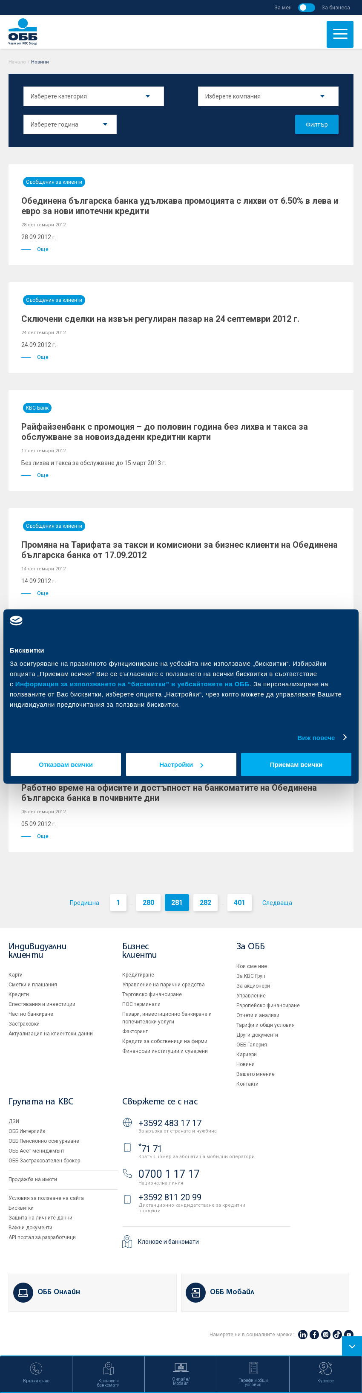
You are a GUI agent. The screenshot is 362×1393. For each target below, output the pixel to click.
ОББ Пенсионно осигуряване (44, 1141)
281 (177, 903)
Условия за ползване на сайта (46, 1198)
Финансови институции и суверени (165, 1051)
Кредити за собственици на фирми (164, 1041)
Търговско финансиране (152, 994)
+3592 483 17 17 (169, 1123)
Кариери (246, 1055)
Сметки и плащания (33, 985)
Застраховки (24, 1024)
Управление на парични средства (163, 985)
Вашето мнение (255, 1074)
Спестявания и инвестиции (42, 1004)
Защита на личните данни (40, 1218)
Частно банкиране (31, 1014)
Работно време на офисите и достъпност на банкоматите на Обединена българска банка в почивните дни (169, 793)
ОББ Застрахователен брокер (44, 1161)
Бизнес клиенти (139, 951)
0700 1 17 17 (169, 1174)
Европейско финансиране (268, 1006)
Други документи (257, 1035)
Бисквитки (21, 1208)
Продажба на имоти (33, 1179)
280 (148, 903)
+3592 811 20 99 (169, 1197)
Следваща (277, 902)
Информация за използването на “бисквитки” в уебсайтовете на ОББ (132, 684)
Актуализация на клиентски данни (51, 1034)
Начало (17, 62)
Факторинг (135, 1032)
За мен (283, 7)
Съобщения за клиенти (54, 182)
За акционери (253, 986)
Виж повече (316, 737)
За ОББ (250, 947)
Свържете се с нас (159, 1102)
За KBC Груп (250, 976)
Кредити (19, 994)
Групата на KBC (41, 1102)
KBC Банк (37, 408)
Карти (16, 975)
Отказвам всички (66, 764)
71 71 (150, 1149)
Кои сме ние (251, 966)
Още (35, 249)
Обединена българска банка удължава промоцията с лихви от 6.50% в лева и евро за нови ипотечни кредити (179, 206)
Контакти (247, 1084)
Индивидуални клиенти (37, 951)
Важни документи (30, 1228)
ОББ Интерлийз (27, 1131)
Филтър (317, 124)
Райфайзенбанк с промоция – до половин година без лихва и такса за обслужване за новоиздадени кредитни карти (164, 432)
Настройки (181, 764)
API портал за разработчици (42, 1237)
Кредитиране (138, 975)
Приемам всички (296, 764)
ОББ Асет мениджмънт (36, 1151)
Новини (245, 1064)
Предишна (84, 902)
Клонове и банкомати (168, 1241)
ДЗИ (14, 1121)
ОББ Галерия (251, 1045)
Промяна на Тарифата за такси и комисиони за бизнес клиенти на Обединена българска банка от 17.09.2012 (179, 550)
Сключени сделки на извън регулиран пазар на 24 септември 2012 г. (160, 319)
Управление (251, 996)
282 (205, 903)
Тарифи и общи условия (265, 1025)
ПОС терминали (141, 1004)
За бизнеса (336, 7)
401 (239, 903)
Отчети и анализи (257, 1015)
